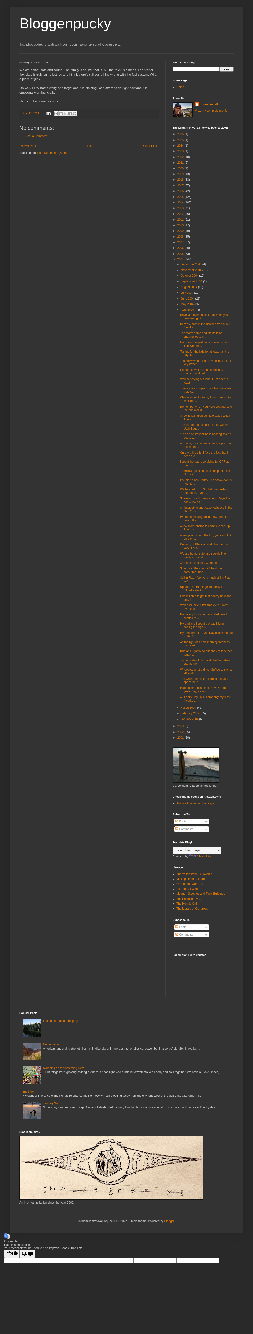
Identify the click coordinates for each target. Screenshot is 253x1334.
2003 (181, 726)
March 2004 (189, 707)
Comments (184, 829)
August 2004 (189, 287)
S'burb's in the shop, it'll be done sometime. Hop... (201, 570)
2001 (181, 737)
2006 (181, 248)
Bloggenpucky (65, 23)
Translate (200, 856)
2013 (181, 208)
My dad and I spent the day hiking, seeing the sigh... (202, 625)
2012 (181, 214)
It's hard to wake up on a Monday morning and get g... (201, 371)
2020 (181, 168)
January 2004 (190, 719)
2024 (181, 145)
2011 (181, 219)
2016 (181, 191)
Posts (180, 821)
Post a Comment (36, 136)
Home (89, 146)
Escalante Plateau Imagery (60, 1021)
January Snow (52, 1103)
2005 (181, 254)
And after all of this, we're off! (198, 563)
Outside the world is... (190, 884)
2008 (181, 236)
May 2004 (187, 304)
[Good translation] (12, 1254)
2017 (181, 185)
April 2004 (188, 309)
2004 (181, 259)
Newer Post (28, 146)
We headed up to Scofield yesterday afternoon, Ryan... (203, 491)
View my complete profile (211, 110)
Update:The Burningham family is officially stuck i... (201, 588)
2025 (181, 140)
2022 (181, 157)
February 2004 (190, 713)
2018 (181, 179)
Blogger (169, 1221)
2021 (181, 162)
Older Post (150, 146)
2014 (181, 202)
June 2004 (188, 298)
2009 (181, 231)
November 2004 (191, 270)
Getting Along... (53, 1044)
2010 (181, 225)
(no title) (28, 1091)
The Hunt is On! (186, 903)
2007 (181, 242)
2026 (181, 134)
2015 (181, 197)
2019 (181, 174)
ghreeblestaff (209, 104)
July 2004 (187, 292)
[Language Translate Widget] (197, 850)
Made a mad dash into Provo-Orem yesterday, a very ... (203, 689)
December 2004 (191, 264)
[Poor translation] (27, 1254)
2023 (181, 151)
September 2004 (192, 281)
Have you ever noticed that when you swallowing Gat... (204, 316)
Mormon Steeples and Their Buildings (200, 893)
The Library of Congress (192, 908)
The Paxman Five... (189, 899)
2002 (181, 732)
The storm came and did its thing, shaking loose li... (201, 334)
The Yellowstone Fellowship (194, 874)
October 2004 (190, 275)
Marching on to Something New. (63, 1068)
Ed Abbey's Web (187, 889)
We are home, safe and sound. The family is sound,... (203, 555)
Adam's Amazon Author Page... (196, 803)
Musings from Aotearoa (191, 879)
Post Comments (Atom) (52, 153)
